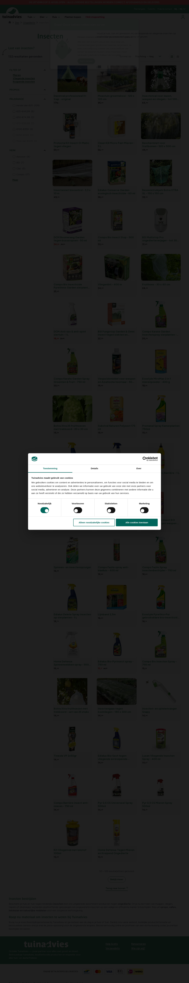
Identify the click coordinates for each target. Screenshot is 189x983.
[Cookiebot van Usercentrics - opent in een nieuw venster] (145, 459)
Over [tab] (138, 468)
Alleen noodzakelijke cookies (94, 522)
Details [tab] (94, 468)
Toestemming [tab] (50, 468)
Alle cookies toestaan (137, 522)
